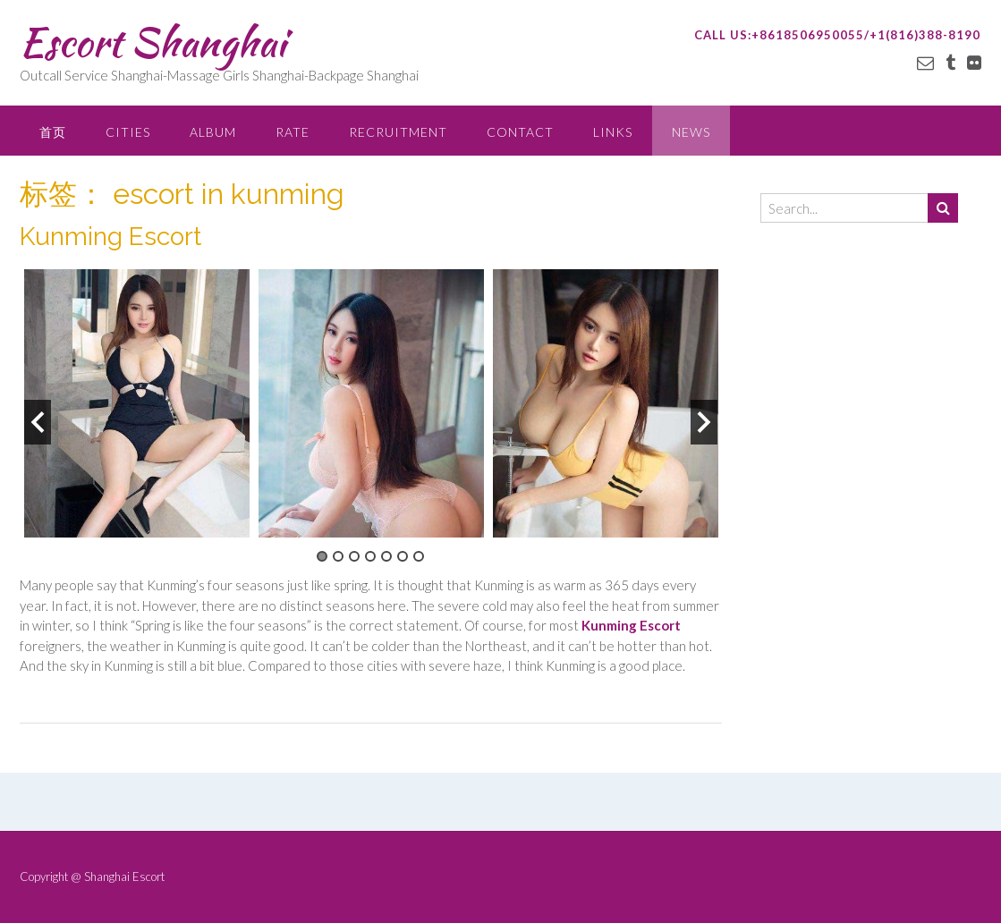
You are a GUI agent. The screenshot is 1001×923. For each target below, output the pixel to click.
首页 (52, 132)
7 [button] (418, 556)
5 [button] (386, 556)
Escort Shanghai (152, 42)
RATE (293, 132)
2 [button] (338, 556)
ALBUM (213, 132)
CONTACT (520, 132)
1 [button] (322, 556)
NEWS (691, 132)
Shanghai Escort (124, 876)
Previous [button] (37, 422)
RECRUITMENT (398, 132)
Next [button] (704, 422)
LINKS (612, 132)
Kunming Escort (110, 236)
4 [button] (370, 556)
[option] (137, 403)
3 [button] (354, 556)
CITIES (128, 132)
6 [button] (402, 556)
